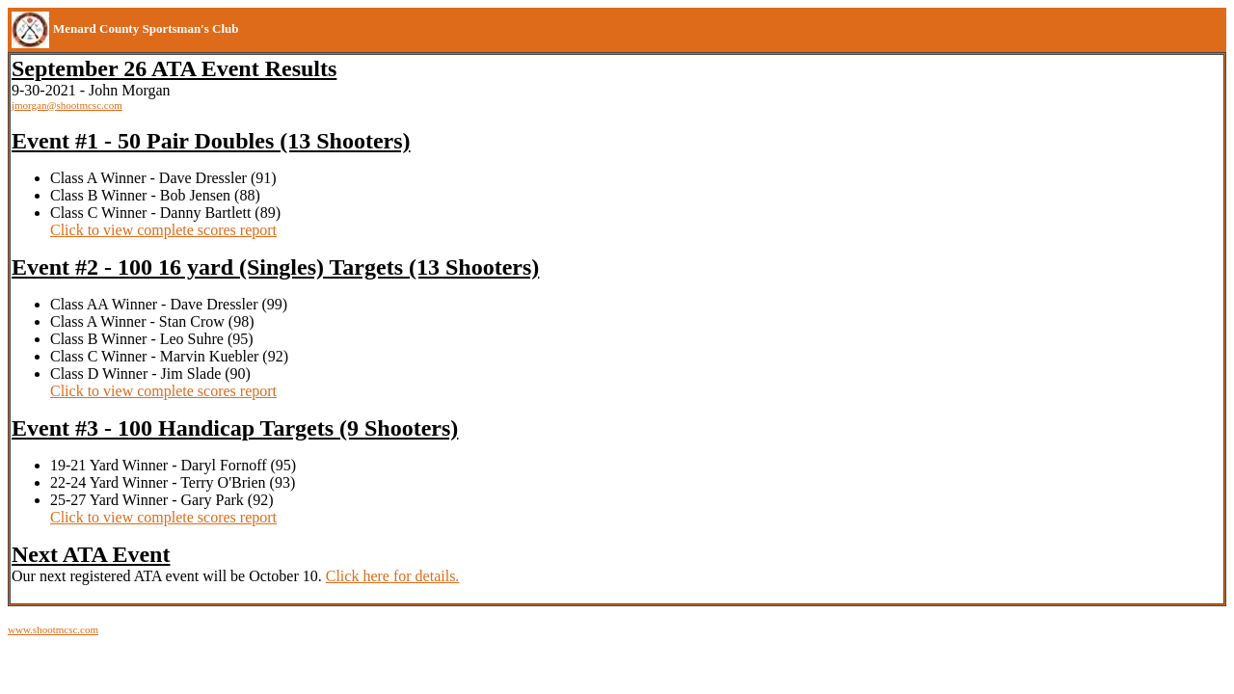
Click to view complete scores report (163, 230)
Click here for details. (393, 576)
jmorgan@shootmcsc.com (67, 105)
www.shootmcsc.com (53, 629)
